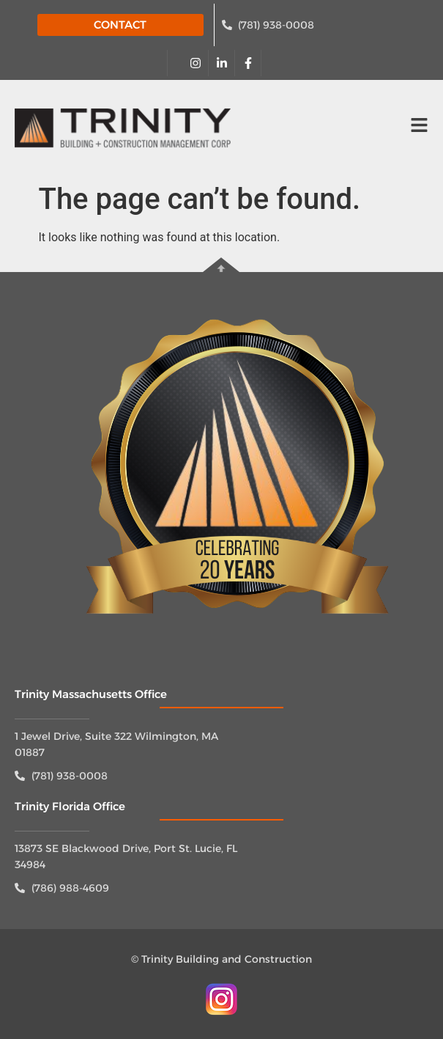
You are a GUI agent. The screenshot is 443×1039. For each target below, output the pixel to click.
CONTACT (120, 25)
